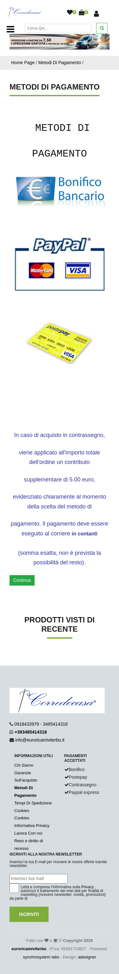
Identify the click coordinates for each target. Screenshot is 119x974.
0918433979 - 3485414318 (41, 724)
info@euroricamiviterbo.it (39, 739)
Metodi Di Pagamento (59, 62)
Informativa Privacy (32, 825)
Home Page (23, 62)
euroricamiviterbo (28, 948)
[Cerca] (58, 28)
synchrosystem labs (41, 957)
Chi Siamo (23, 765)
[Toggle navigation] (10, 29)
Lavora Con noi (28, 833)
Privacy (87, 887)
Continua (22, 580)
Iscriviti (29, 914)
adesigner (87, 957)
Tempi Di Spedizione (33, 803)
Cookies (21, 810)
